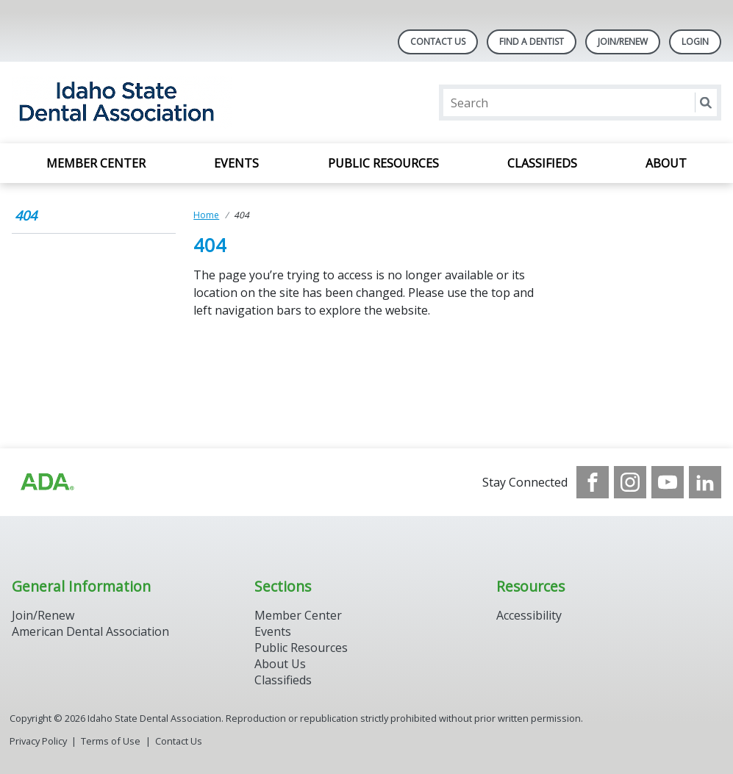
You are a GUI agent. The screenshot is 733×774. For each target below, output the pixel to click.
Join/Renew (623, 41)
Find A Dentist (531, 41)
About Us (280, 664)
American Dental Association (90, 631)
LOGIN (695, 41)
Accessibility (529, 615)
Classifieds (542, 163)
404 (26, 215)
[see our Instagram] (630, 482)
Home (206, 215)
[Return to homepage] (202, 102)
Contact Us (437, 41)
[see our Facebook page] (592, 482)
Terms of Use (110, 741)
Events (236, 163)
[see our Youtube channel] (667, 482)
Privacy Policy (38, 741)
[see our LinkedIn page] (705, 482)
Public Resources (383, 163)
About (666, 163)
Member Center (96, 163)
